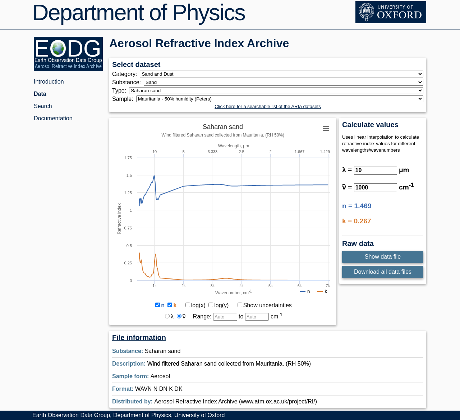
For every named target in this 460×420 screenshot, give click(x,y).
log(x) (195, 305)
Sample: (124, 99)
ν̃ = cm (378, 187)
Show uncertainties (265, 305)
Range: (215, 316)
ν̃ (181, 316)
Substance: (128, 82)
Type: (120, 91)
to (260, 316)
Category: (126, 74)
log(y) (218, 305)
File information (139, 337)
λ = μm (375, 170)
